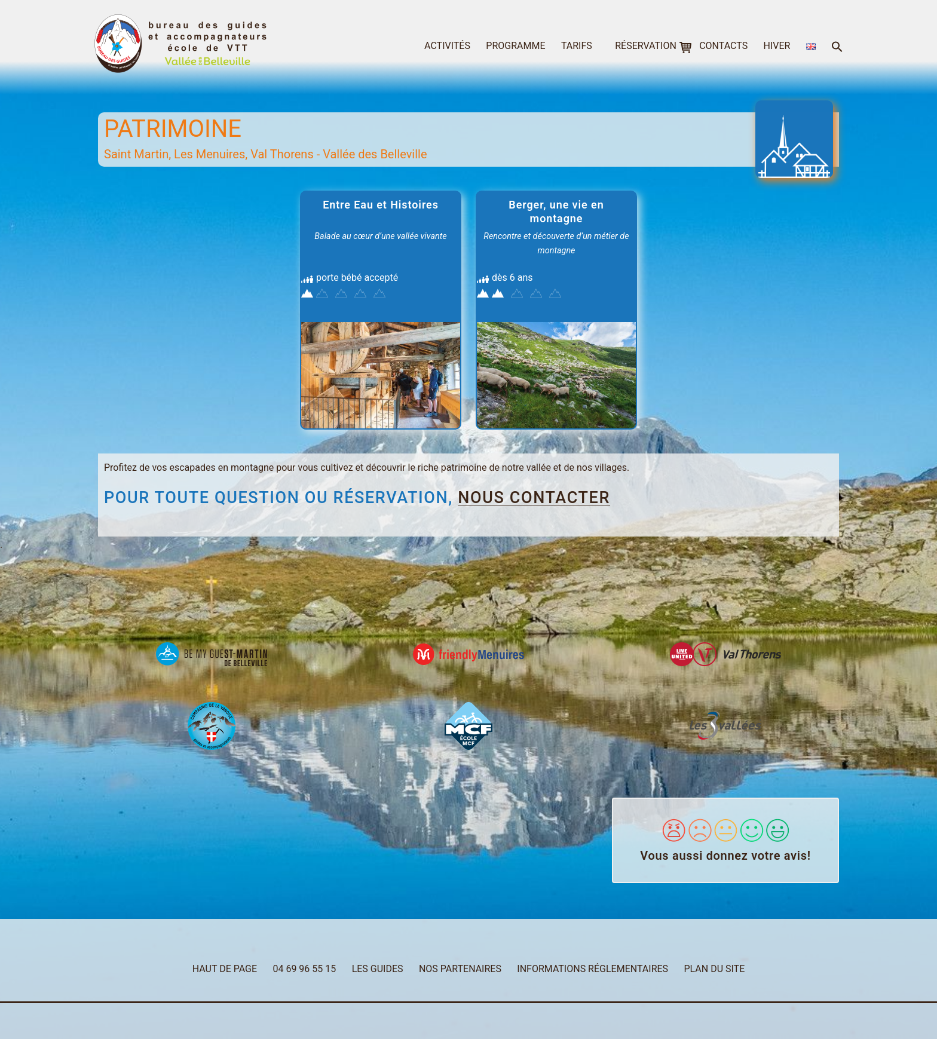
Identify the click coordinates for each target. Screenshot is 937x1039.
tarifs (576, 45)
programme (515, 45)
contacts (723, 45)
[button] (837, 47)
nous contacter (534, 497)
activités (447, 45)
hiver (777, 45)
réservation (645, 45)
